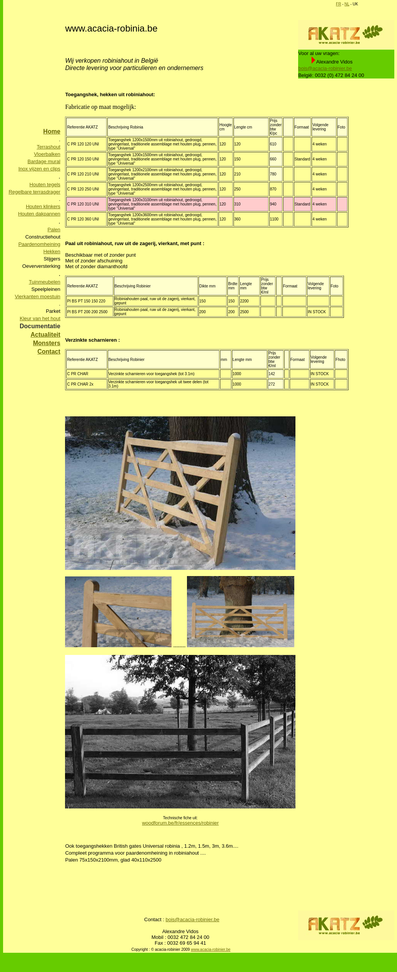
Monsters (46, 343)
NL (347, 4)
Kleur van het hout (40, 318)
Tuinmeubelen (44, 282)
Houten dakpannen (39, 214)
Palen (54, 229)
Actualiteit (45, 334)
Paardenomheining (39, 244)
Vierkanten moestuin (37, 296)
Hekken (51, 251)
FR (338, 4)
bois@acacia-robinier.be (325, 68)
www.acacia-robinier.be (210, 949)
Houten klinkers (43, 206)
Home (51, 131)
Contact (48, 351)
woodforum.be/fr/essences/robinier (180, 823)
